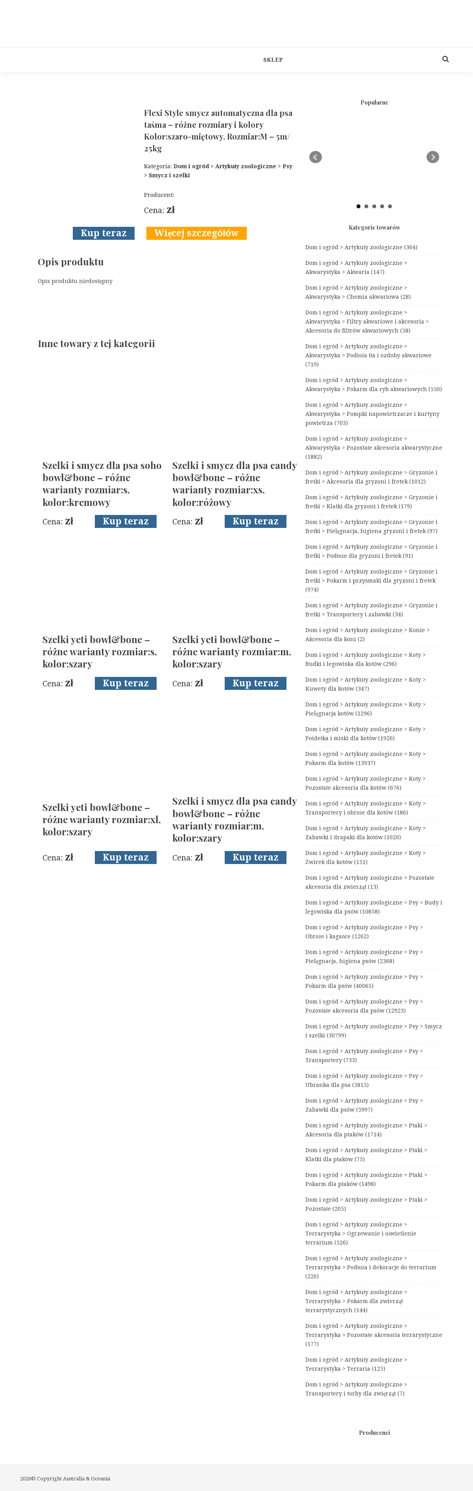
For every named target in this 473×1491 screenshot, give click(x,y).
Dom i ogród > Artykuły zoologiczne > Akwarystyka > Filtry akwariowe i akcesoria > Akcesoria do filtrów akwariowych (367, 321)
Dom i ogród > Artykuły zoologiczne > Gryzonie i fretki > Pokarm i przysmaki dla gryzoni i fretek (371, 580)
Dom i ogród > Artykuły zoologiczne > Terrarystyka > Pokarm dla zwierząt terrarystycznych (356, 1301)
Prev (315, 157)
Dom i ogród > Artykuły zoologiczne (361, 247)
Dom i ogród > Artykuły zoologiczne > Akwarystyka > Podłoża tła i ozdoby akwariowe (368, 355)
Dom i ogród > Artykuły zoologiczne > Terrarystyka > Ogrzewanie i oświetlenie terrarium (360, 1233)
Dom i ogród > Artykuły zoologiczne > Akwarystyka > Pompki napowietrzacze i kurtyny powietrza (372, 414)
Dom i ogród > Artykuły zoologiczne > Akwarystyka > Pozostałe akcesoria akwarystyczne (373, 448)
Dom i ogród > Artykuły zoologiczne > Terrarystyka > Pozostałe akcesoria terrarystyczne (373, 1335)
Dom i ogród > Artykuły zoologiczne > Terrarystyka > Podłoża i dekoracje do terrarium (370, 1267)
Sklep (273, 60)
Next (433, 157)
